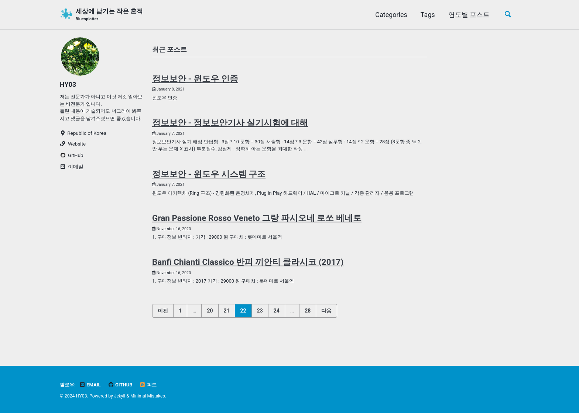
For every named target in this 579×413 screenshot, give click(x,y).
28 (308, 324)
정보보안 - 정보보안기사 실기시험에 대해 (230, 125)
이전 (163, 324)
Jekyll (120, 396)
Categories (390, 14)
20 (210, 324)
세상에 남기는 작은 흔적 (111, 15)
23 (260, 324)
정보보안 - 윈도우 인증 (195, 80)
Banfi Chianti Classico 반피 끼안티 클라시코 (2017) (247, 275)
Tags (426, 14)
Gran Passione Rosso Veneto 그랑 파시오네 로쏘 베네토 (257, 230)
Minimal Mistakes (149, 396)
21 (227, 324)
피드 (151, 385)
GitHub (122, 385)
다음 (326, 324)
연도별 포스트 (467, 14)
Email (91, 385)
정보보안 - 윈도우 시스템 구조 (208, 177)
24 (277, 324)
